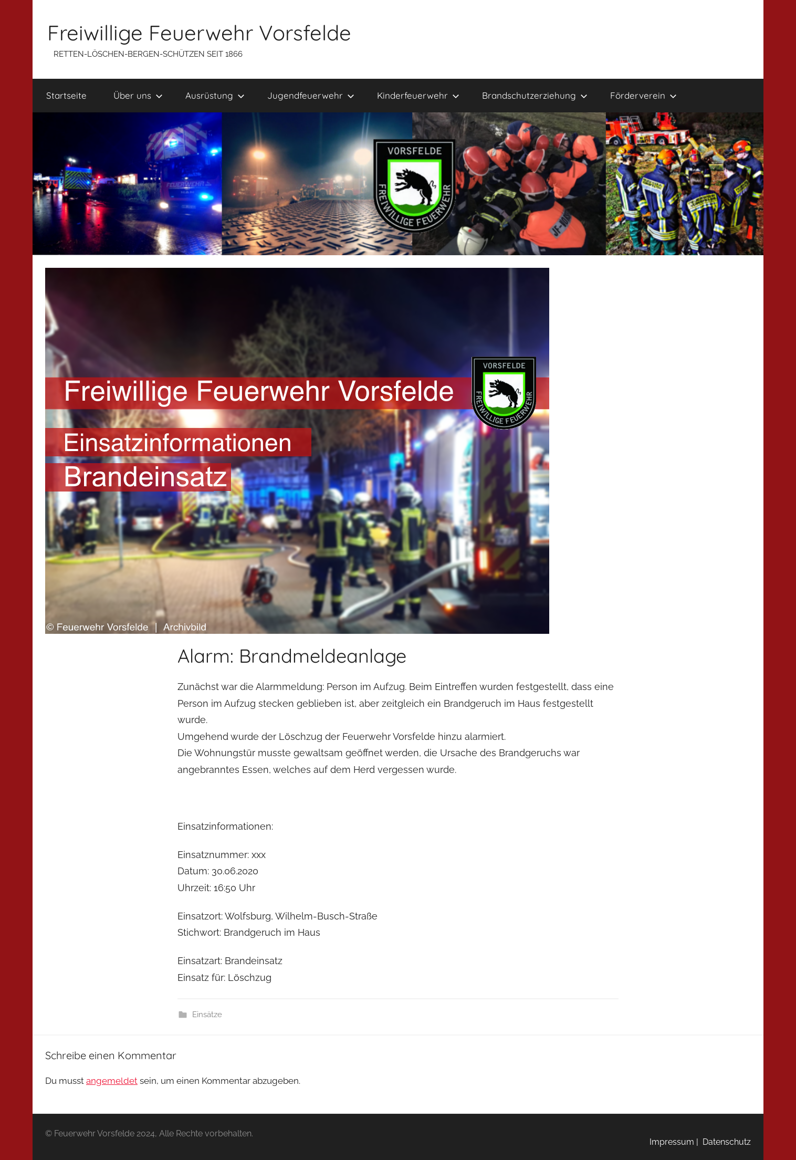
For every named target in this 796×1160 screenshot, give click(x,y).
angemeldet (112, 1080)
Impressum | (674, 1142)
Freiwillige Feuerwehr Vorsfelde (199, 32)
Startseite (66, 95)
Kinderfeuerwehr (418, 95)
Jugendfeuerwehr (310, 95)
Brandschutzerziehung (535, 95)
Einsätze (207, 1014)
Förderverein (643, 95)
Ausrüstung (215, 95)
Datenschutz (724, 1142)
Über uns (138, 95)
